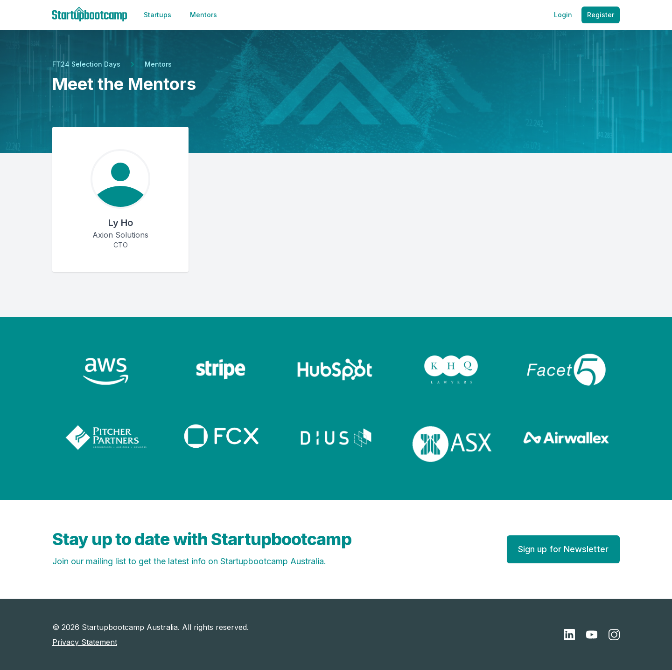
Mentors (203, 15)
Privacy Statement (84, 642)
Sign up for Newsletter (563, 549)
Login (563, 15)
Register (600, 15)
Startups (157, 15)
